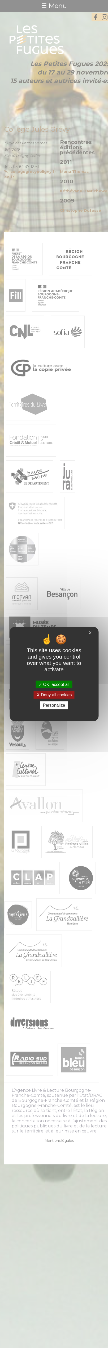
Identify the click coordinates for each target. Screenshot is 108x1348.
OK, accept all (54, 684)
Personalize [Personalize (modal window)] (54, 705)
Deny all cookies (54, 695)
